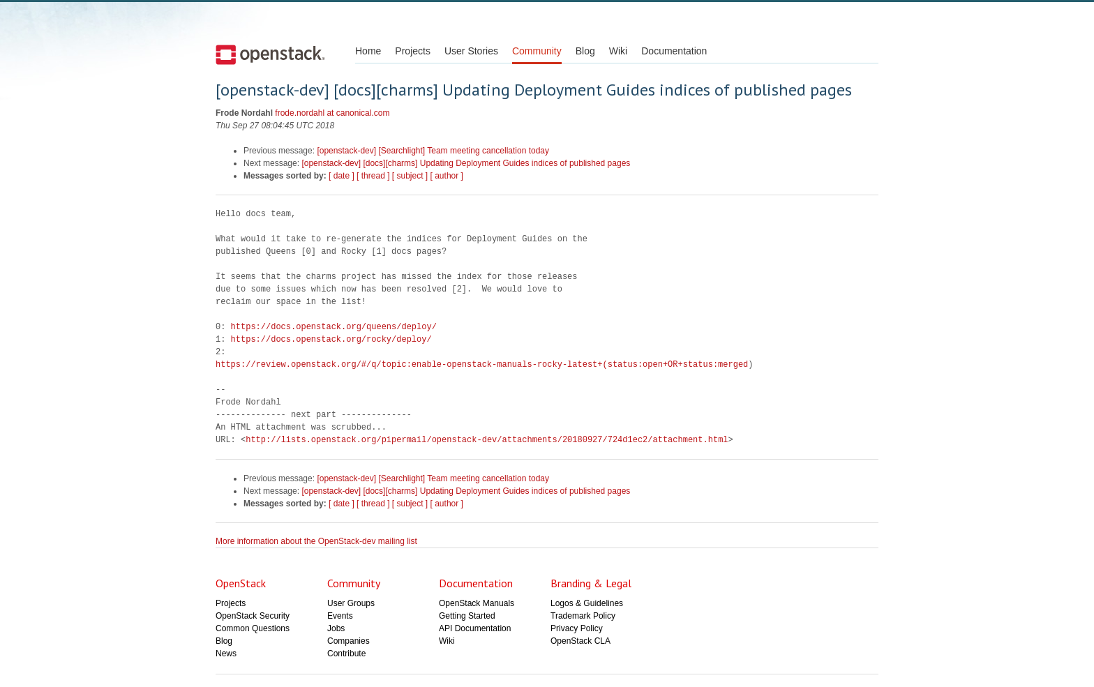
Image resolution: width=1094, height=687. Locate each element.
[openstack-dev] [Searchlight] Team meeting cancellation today (433, 151)
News (226, 653)
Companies (348, 641)
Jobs (336, 628)
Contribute (346, 653)
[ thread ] (373, 176)
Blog (585, 50)
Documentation (674, 50)
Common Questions (253, 628)
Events (340, 616)
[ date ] (341, 176)
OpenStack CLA (580, 641)
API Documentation (475, 628)
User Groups (351, 603)
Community (537, 50)
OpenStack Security (253, 616)
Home (368, 50)
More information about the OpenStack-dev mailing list (316, 541)
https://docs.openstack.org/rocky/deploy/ (331, 339)
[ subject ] (410, 176)
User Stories (471, 50)
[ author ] (446, 176)
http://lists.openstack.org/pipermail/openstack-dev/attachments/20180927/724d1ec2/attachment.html (487, 440)
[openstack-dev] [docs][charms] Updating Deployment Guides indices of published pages (465, 163)
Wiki (618, 50)
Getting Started (467, 616)
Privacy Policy (576, 628)
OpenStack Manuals (476, 603)
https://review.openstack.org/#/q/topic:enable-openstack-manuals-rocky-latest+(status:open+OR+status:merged (482, 364)
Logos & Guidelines (586, 603)
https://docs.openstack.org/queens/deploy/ (334, 327)
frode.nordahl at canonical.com (332, 113)
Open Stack (270, 54)
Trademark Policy (582, 616)
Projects (412, 50)
